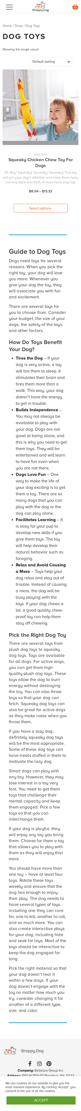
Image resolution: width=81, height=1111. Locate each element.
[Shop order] (51, 61)
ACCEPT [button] (41, 1100)
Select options (40, 208)
